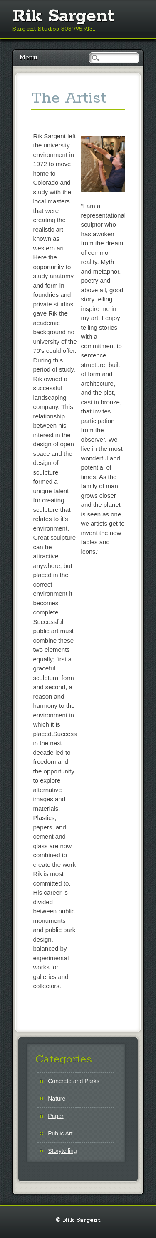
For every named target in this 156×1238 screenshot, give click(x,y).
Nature (56, 1098)
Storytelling (62, 1150)
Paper (55, 1116)
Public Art (60, 1133)
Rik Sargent (63, 16)
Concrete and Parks (73, 1081)
